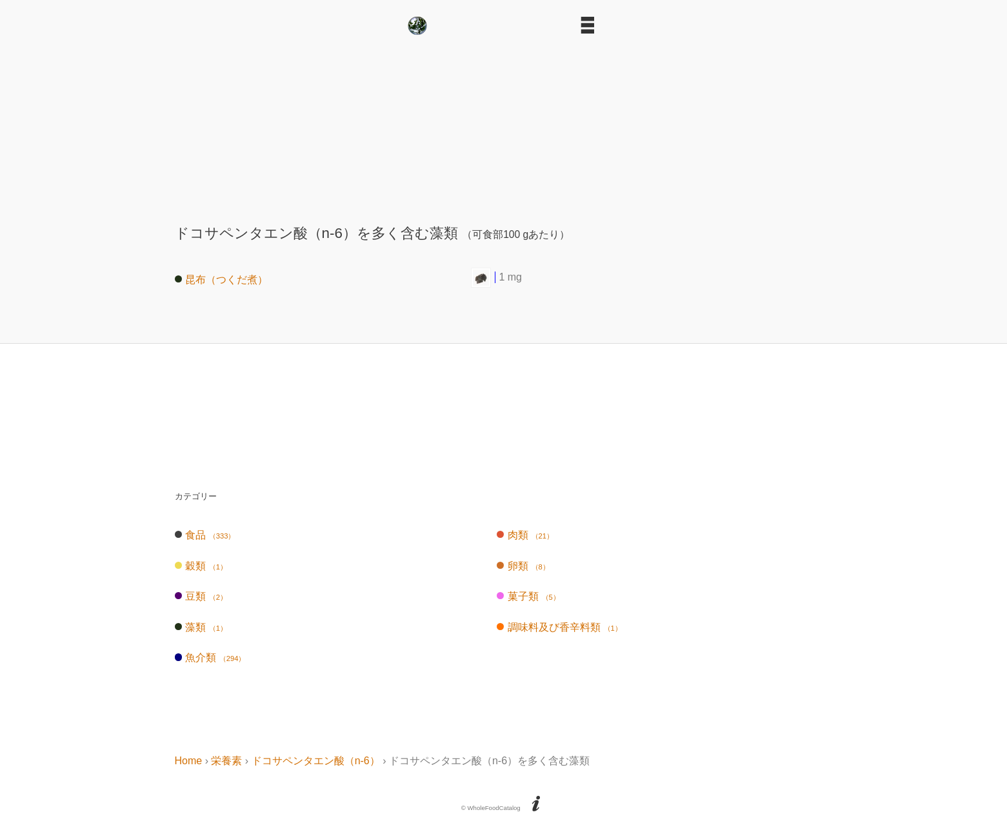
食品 (205, 534)
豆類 (201, 596)
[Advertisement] (504, 124)
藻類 (201, 627)
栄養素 (226, 760)
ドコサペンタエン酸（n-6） (316, 760)
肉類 (525, 534)
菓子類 (528, 596)
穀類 (201, 565)
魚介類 (210, 657)
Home (189, 760)
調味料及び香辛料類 (559, 627)
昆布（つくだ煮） (221, 279)
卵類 (523, 565)
